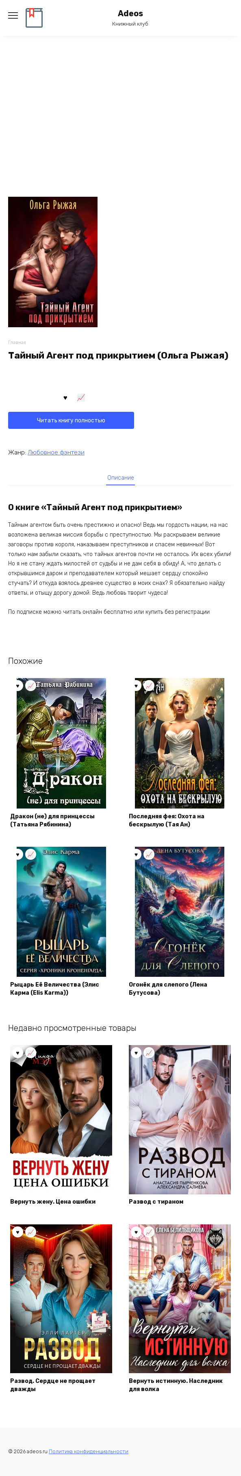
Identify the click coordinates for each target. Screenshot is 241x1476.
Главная (17, 342)
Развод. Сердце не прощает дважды (53, 1385)
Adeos (130, 13)
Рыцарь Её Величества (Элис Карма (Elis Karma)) (54, 988)
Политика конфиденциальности (88, 1451)
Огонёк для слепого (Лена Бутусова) (168, 988)
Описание (120, 477)
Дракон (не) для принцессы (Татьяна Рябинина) (52, 820)
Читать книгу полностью (71, 420)
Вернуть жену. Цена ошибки (53, 1201)
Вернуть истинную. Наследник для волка (176, 1385)
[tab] (120, 477)
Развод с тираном (156, 1201)
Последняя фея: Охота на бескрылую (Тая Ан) (166, 820)
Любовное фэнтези (56, 452)
